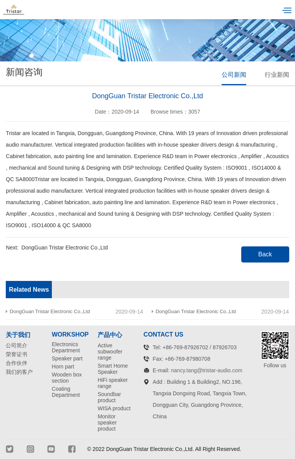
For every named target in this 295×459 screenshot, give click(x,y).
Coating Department (66, 392)
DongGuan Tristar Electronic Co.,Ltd (65, 247)
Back (265, 254)
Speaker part (67, 358)
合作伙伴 (16, 363)
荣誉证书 (16, 354)
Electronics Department (66, 347)
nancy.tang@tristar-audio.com (206, 370)
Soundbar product (109, 397)
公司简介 (16, 345)
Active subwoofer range (110, 351)
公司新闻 (234, 74)
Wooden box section (67, 377)
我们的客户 (19, 372)
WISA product (114, 408)
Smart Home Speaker (113, 369)
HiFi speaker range (113, 383)
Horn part (63, 366)
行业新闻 (277, 74)
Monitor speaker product (107, 422)
